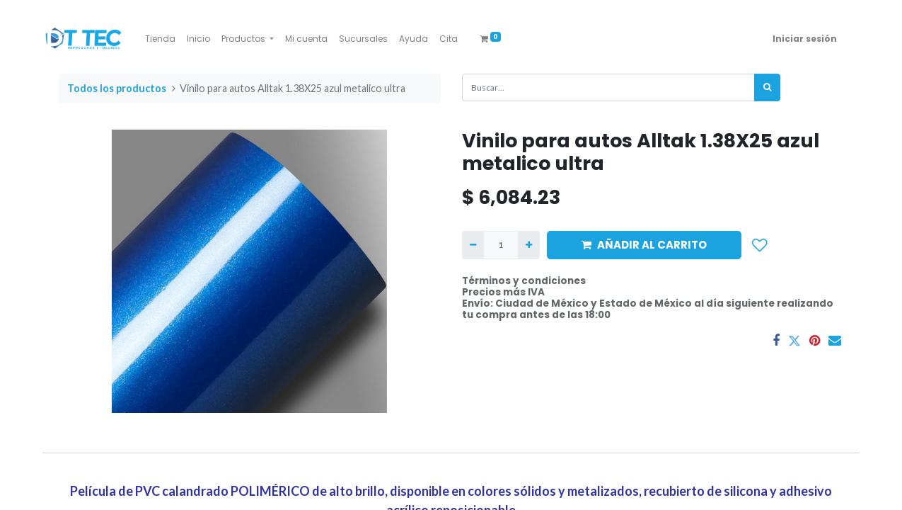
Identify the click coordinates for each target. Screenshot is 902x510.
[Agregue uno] (529, 245)
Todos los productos (116, 88)
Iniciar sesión (805, 39)
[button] (760, 245)
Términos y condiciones (524, 281)
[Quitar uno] (473, 245)
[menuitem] (160, 39)
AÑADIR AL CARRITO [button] (644, 244)
